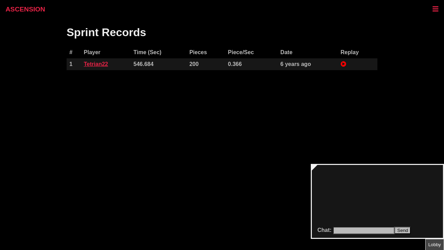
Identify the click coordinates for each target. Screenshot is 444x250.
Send (402, 230)
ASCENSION (25, 9)
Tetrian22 (96, 64)
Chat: (325, 230)
